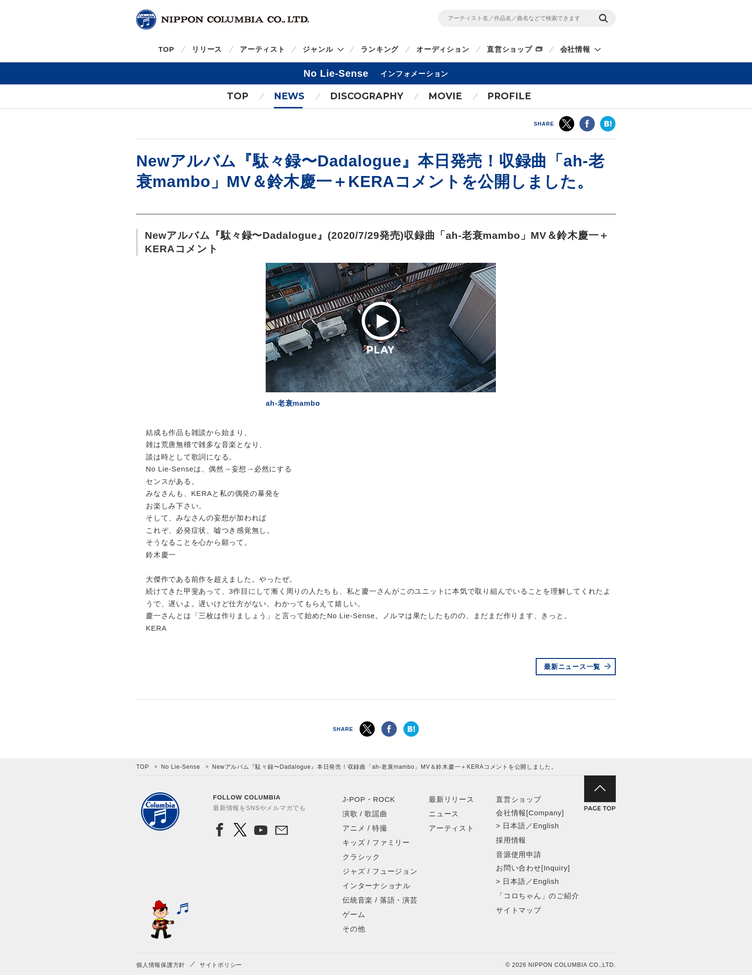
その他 (353, 929)
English (546, 826)
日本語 (514, 826)
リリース (207, 49)
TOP (166, 49)
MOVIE (445, 96)
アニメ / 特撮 (365, 828)
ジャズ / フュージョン (380, 871)
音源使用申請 (518, 854)
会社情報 (575, 49)
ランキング (380, 49)
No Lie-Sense (180, 767)
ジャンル (318, 49)
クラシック (361, 857)
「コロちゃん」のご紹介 (537, 896)
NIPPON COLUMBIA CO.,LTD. (222, 20)
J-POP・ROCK (368, 799)
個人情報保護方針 (160, 965)
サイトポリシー (221, 965)
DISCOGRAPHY (366, 96)
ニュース (444, 814)
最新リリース (451, 799)
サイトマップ (518, 910)
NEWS (289, 96)
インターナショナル (376, 885)
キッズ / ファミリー (376, 842)
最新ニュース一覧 (572, 666)
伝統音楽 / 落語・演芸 (380, 900)
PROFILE (509, 96)
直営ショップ (509, 49)
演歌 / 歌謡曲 (365, 814)
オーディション (442, 49)
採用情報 (511, 840)
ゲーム (353, 914)
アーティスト (262, 49)
